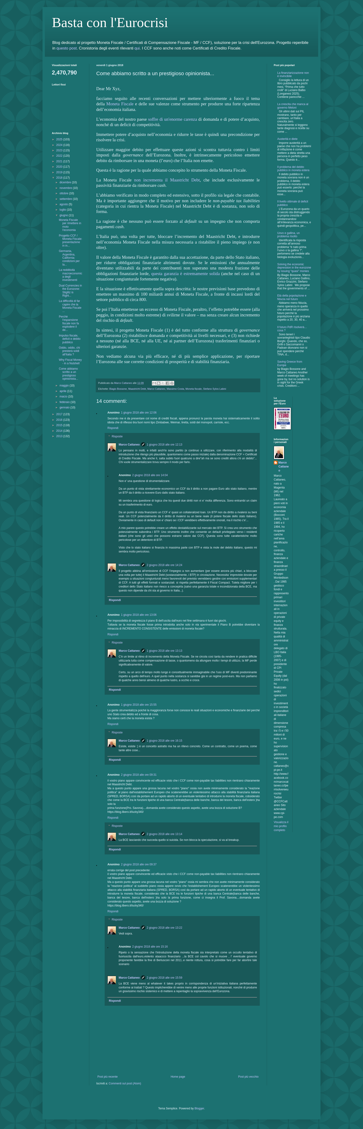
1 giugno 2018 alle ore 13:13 (164, 650)
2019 (59, 172)
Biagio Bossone (118, 388)
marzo (64, 396)
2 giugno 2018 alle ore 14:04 (150, 475)
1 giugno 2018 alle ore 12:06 (139, 412)
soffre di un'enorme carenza (172, 119)
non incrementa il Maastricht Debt (167, 179)
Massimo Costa (175, 388)
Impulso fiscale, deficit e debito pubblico (69, 339)
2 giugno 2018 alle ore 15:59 (164, 977)
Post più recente (107, 1076)
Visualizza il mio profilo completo (281, 826)
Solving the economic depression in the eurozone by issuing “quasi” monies (294, 268)
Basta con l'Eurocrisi (110, 22)
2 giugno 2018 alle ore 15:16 (150, 946)
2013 (59, 436)
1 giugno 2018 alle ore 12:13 (164, 444)
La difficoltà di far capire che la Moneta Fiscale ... (70, 306)
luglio (63, 209)
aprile (63, 391)
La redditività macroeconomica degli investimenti (70, 275)
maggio (65, 385)
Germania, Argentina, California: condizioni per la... (69, 257)
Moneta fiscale (193, 388)
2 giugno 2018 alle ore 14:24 (164, 565)
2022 (59, 155)
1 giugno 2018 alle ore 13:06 (139, 614)
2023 (59, 150)
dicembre (66, 182)
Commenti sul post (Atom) (125, 1083)
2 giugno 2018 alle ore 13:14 (164, 834)
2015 (59, 425)
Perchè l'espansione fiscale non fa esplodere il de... (69, 323)
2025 (59, 139)
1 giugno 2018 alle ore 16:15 (164, 740)
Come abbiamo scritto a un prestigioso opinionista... (68, 373)
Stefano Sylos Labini (214, 388)
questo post (67, 48)
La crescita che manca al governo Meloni (292, 106)
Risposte (117, 436)
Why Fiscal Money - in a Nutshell (70, 361)
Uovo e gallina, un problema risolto (288, 234)
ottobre (64, 193)
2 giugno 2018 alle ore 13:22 (164, 927)
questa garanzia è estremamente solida (185, 273)
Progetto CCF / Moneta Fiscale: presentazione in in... (70, 240)
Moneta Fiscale (120, 103)
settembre (66, 199)
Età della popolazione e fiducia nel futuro (291, 297)
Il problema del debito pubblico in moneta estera (293, 168)
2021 (59, 161)
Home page (178, 1076)
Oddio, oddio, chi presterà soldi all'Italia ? (69, 351)
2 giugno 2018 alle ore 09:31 (139, 774)
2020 (59, 166)
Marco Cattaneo (156, 388)
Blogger (199, 1108)
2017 (59, 414)
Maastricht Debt (137, 388)
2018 (59, 177)
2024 (59, 145)
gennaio (65, 407)
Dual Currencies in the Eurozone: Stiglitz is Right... (70, 290)
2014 (59, 430)
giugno (64, 215)
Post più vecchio (248, 1076)
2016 (59, 419)
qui (137, 48)
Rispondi (112, 428)
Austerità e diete (287, 139)
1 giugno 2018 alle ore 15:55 (139, 704)
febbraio (65, 402)
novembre (66, 188)
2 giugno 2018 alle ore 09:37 (139, 864)
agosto (64, 204)
